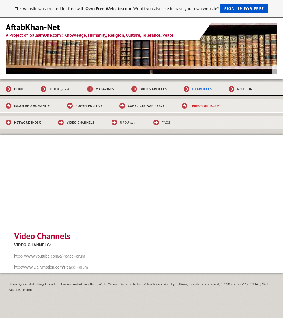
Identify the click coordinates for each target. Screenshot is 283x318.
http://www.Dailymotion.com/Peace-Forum (51, 267)
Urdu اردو (128, 122)
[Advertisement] (141, 187)
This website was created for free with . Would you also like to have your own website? (141, 8)
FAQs (166, 122)
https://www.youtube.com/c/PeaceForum (49, 256)
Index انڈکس (59, 89)
